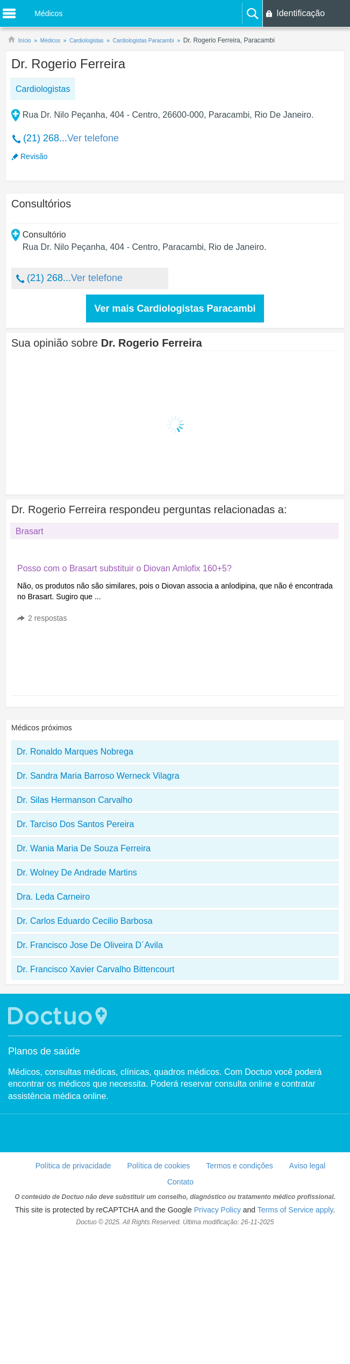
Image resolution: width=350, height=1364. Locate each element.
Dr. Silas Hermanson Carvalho (74, 800)
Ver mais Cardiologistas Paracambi (174, 308)
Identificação (300, 13)
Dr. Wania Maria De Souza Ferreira (84, 848)
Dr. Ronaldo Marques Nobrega (75, 751)
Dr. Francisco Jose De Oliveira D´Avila (90, 945)
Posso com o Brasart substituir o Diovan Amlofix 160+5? (124, 568)
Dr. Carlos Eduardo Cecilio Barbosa (85, 920)
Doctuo (59, 1016)
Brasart (30, 531)
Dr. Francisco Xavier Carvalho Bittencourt (95, 969)
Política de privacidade (73, 1165)
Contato (180, 1182)
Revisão (34, 156)
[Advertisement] (99, 661)
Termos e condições (239, 1165)
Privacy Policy (217, 1209)
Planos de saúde (44, 1051)
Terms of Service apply (295, 1209)
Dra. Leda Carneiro (53, 896)
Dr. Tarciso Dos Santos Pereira (75, 824)
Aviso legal (307, 1165)
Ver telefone (93, 138)
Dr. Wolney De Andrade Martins (77, 872)
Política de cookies (158, 1165)
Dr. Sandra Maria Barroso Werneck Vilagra (98, 775)
